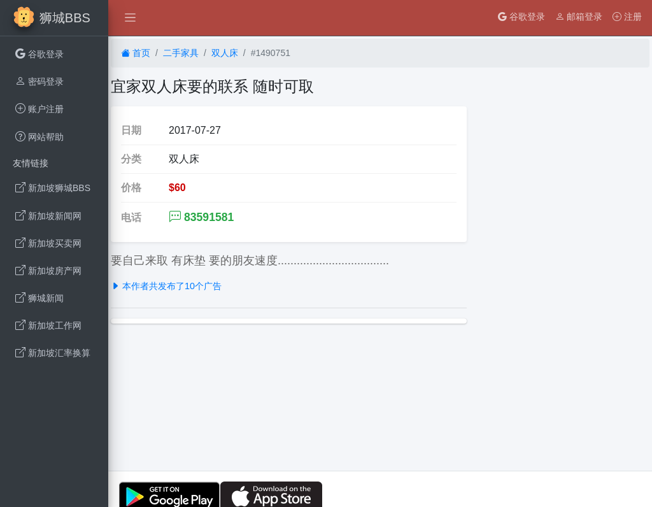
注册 (627, 16)
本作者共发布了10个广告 (166, 286)
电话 (131, 217)
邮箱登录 (578, 16)
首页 (135, 53)
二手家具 (181, 53)
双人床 (224, 53)
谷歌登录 (521, 16)
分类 (131, 159)
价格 (131, 187)
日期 (131, 130)
